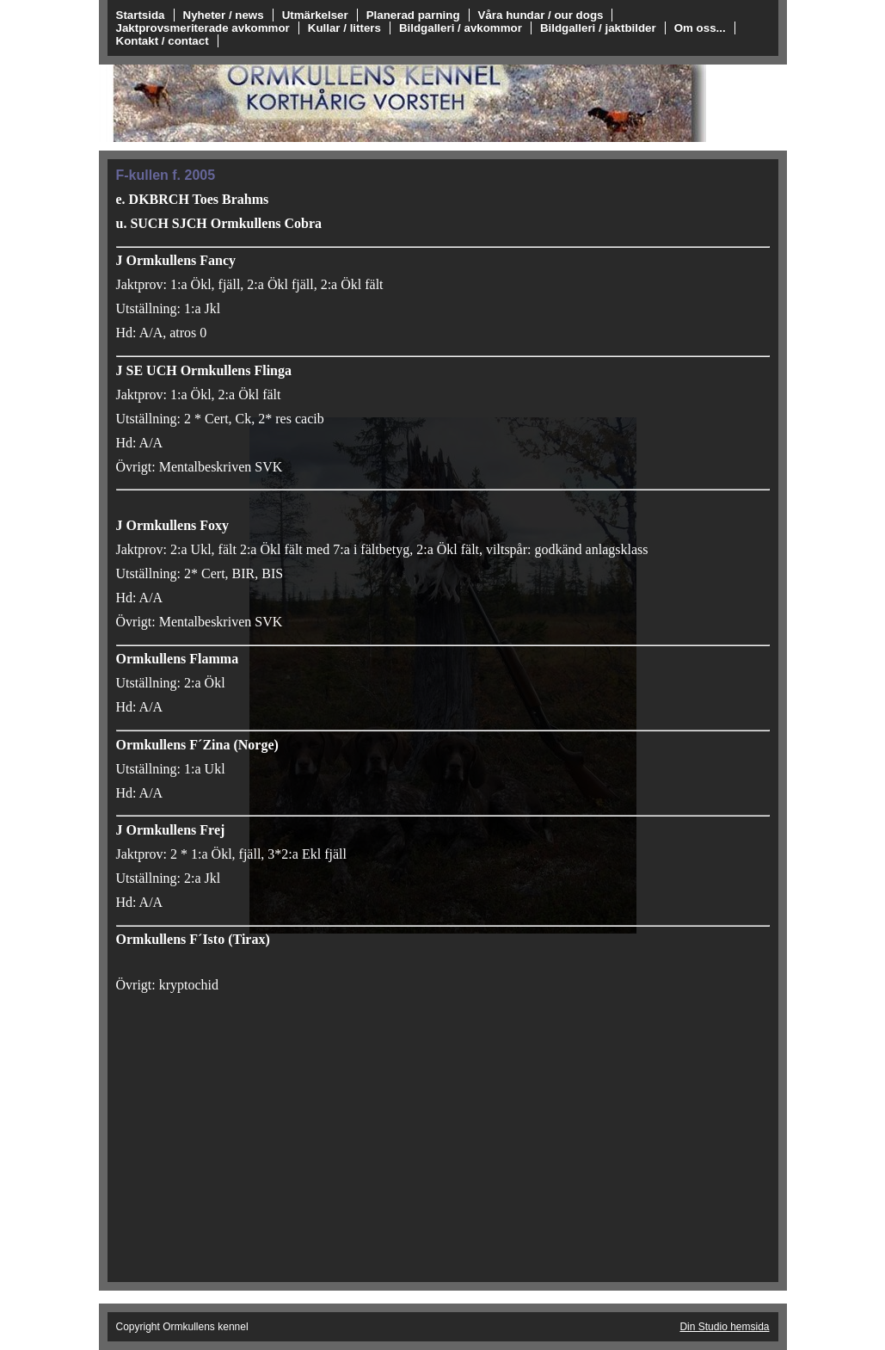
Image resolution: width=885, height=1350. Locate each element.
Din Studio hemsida (724, 1327)
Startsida (140, 15)
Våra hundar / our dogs (541, 15)
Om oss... (700, 28)
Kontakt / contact (162, 40)
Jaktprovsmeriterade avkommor (203, 28)
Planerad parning (413, 15)
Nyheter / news (223, 15)
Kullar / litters (344, 28)
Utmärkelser (315, 15)
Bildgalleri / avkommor (460, 28)
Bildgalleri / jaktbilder (598, 28)
